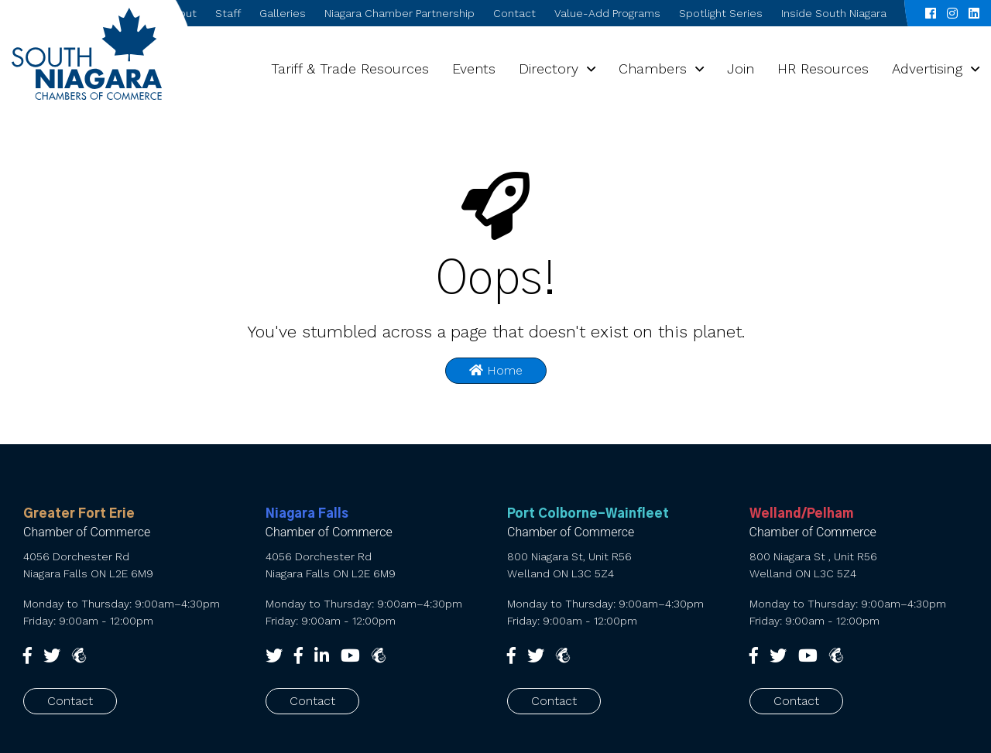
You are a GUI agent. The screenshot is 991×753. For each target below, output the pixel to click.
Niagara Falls (307, 514)
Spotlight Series (721, 13)
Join (740, 68)
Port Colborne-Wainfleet (588, 514)
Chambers (653, 68)
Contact (514, 13)
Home (496, 370)
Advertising (927, 68)
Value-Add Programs (607, 13)
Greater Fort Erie (79, 514)
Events (474, 68)
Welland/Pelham (801, 514)
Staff (228, 13)
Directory (548, 68)
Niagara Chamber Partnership (399, 13)
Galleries (282, 13)
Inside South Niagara (833, 13)
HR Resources (823, 68)
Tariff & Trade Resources (350, 68)
